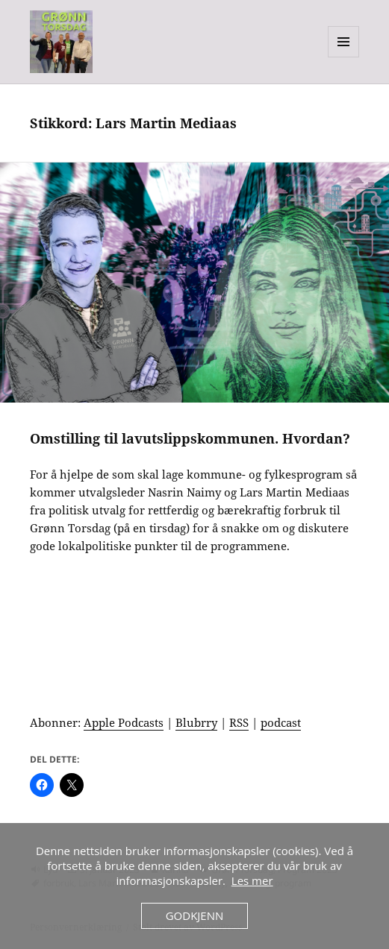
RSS (239, 722)
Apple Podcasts (124, 722)
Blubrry (196, 722)
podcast (281, 722)
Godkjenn (195, 915)
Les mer (252, 880)
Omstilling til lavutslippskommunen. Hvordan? (190, 438)
